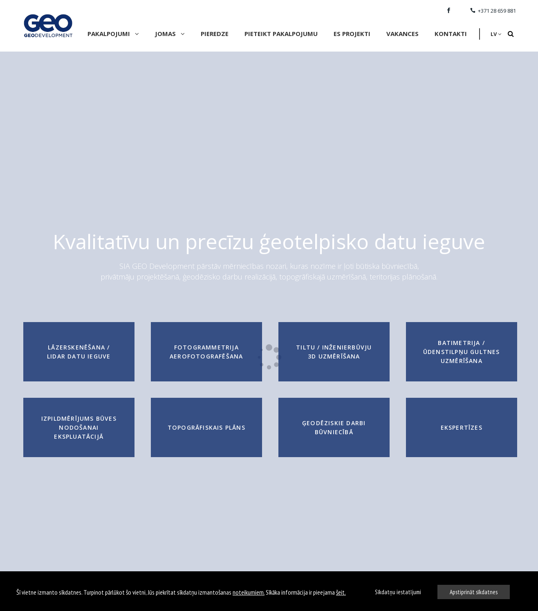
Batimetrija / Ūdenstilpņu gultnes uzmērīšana (461, 351)
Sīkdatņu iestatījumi (398, 592)
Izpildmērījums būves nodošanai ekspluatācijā (79, 427)
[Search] (510, 34)
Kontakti (451, 33)
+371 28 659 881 (493, 10)
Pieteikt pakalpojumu (281, 33)
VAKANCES (402, 33)
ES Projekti (352, 33)
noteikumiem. (249, 592)
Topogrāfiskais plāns (206, 427)
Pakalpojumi (113, 33)
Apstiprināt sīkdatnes (474, 592)
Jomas (170, 33)
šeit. (341, 592)
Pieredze (215, 33)
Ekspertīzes (461, 427)
